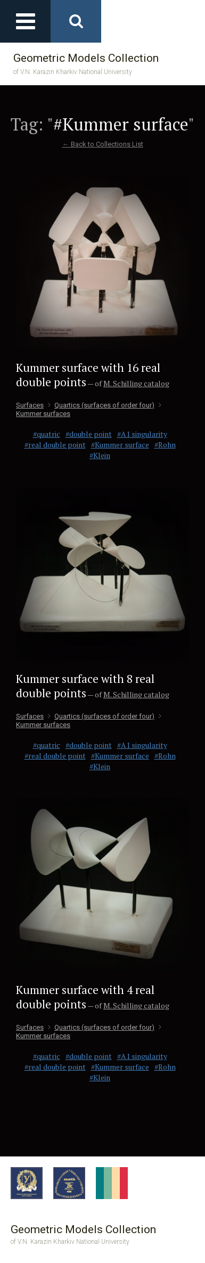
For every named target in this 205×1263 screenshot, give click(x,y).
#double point (88, 434)
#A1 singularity (142, 434)
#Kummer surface (120, 444)
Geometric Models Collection (86, 64)
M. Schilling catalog (136, 383)
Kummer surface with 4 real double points (85, 997)
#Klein (99, 455)
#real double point (55, 444)
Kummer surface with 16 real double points (88, 374)
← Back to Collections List (102, 144)
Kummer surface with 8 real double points (85, 685)
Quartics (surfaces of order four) (101, 405)
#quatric (46, 434)
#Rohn (165, 444)
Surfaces (30, 405)
